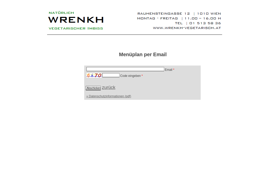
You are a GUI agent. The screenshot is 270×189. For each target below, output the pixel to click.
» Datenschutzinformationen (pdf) (108, 96)
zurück (108, 87)
